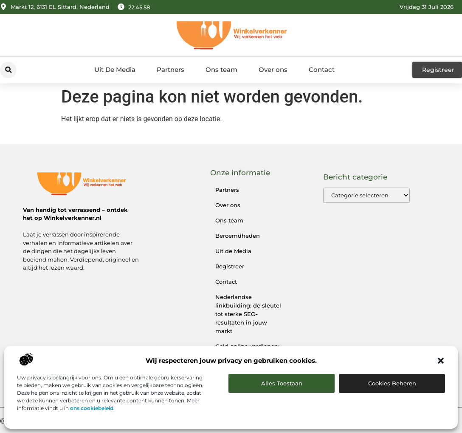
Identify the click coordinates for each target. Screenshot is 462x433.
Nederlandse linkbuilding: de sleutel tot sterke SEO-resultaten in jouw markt (248, 313)
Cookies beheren (392, 383)
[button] (441, 360)
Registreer (229, 266)
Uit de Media (233, 251)
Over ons (273, 70)
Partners (170, 70)
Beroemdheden (237, 235)
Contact (322, 70)
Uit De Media (114, 70)
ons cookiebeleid (91, 408)
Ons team (221, 70)
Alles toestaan (281, 383)
